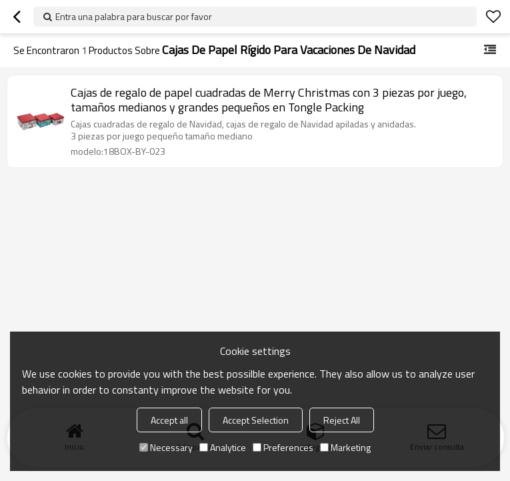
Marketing (345, 447)
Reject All (341, 420)
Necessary (166, 447)
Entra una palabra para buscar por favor (133, 16)
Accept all (169, 420)
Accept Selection (256, 420)
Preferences (283, 447)
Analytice (222, 447)
